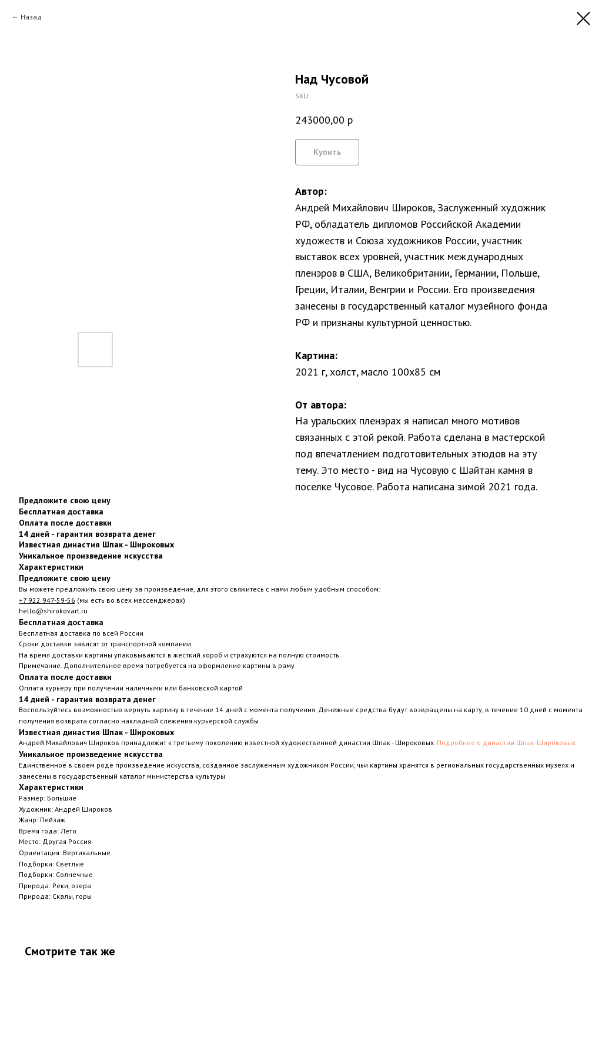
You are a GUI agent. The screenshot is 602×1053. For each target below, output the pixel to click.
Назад (31, 16)
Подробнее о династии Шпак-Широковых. (507, 742)
